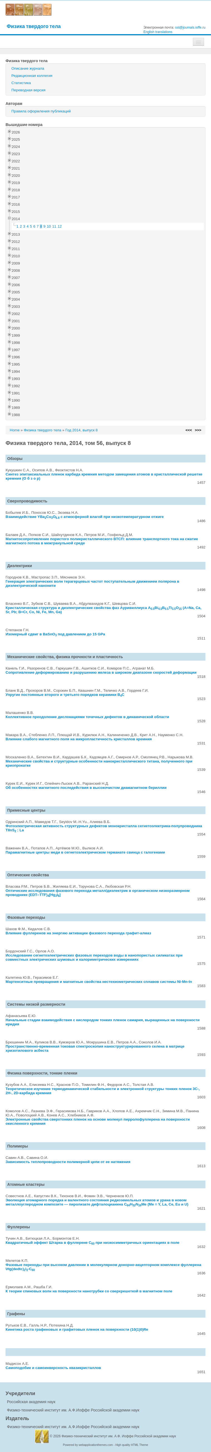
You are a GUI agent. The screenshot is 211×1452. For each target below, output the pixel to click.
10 (49, 226)
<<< (188, 430)
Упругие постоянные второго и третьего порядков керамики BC (65, 695)
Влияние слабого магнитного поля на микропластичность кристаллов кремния (79, 739)
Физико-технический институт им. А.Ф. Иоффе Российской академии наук (119, 1436)
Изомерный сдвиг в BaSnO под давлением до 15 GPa (55, 634)
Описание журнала (27, 68)
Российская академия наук (31, 1402)
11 (54, 226)
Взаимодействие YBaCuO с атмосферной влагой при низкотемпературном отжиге (85, 517)
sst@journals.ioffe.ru (190, 27)
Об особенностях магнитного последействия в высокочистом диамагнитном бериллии (86, 788)
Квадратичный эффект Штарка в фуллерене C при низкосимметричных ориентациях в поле (92, 1242)
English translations (157, 32)
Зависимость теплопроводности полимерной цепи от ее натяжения (68, 1162)
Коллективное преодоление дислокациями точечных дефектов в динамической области (87, 717)
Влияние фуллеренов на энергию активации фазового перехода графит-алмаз (78, 933)
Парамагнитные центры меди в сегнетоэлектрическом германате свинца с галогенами (85, 852)
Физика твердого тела (34, 26)
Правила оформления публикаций (41, 111)
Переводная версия (28, 90)
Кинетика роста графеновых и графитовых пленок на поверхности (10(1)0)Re (77, 1329)
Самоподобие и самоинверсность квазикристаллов (53, 1368)
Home (15, 430)
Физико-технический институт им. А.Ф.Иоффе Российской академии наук (73, 1410)
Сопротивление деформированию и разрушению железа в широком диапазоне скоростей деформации (101, 672)
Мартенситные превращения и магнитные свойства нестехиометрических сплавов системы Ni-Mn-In (99, 982)
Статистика (21, 83)
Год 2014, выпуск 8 (81, 430)
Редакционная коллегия (32, 76)
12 (60, 226)
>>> (198, 430)
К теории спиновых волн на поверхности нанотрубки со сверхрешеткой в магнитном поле (89, 1291)
